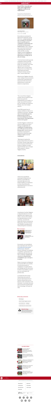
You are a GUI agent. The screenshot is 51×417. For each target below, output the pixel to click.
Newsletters (20, 383)
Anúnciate (20, 389)
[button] (0, 3)
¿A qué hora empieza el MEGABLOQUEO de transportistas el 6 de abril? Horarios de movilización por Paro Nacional (27, 350)
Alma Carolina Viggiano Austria (25, 301)
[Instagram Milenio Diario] (27, 398)
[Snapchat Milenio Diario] (29, 401)
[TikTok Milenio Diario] (25, 401)
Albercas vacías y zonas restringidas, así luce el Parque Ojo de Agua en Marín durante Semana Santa (28, 372)
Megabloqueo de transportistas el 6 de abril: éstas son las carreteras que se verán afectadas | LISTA (28, 367)
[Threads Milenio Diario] (31, 398)
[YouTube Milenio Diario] (22, 401)
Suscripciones (20, 387)
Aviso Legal (29, 387)
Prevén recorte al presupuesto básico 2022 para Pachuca (29, 236)
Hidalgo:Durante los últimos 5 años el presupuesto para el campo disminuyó (28, 231)
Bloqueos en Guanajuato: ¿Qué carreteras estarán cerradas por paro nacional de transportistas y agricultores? (28, 355)
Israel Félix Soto (22, 303)
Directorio (28, 383)
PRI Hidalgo (21, 298)
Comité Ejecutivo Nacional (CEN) (25, 305)
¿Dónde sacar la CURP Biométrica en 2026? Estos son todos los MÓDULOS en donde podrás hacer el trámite (28, 361)
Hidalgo (27, 303)
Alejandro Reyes (21, 31)
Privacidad (29, 385)
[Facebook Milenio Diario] (20, 398)
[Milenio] (25, 3)
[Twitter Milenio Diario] (24, 398)
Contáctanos (20, 385)
